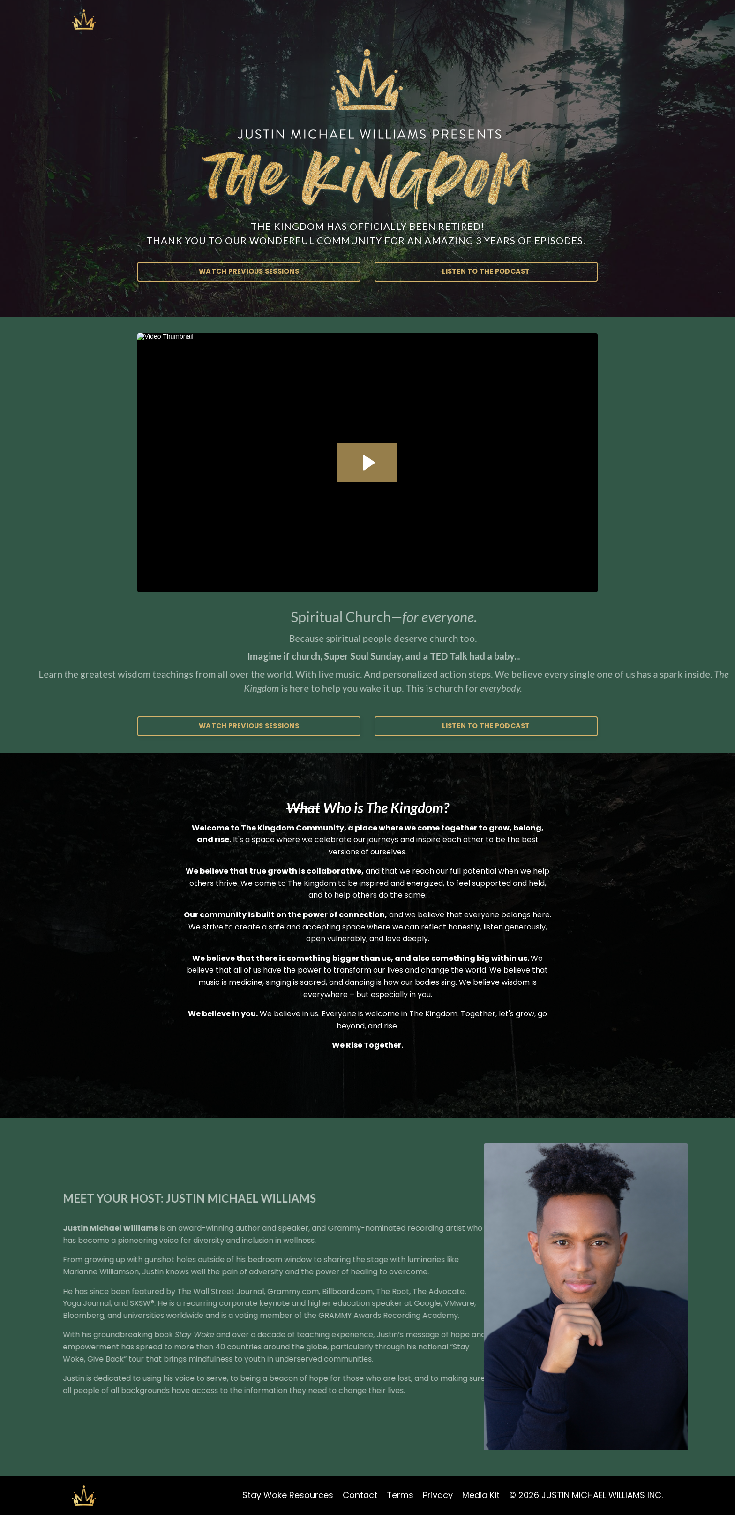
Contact (360, 1495)
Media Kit (481, 1495)
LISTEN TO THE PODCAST (486, 271)
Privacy (438, 1495)
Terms (400, 1495)
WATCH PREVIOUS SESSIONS (249, 271)
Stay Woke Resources (287, 1495)
